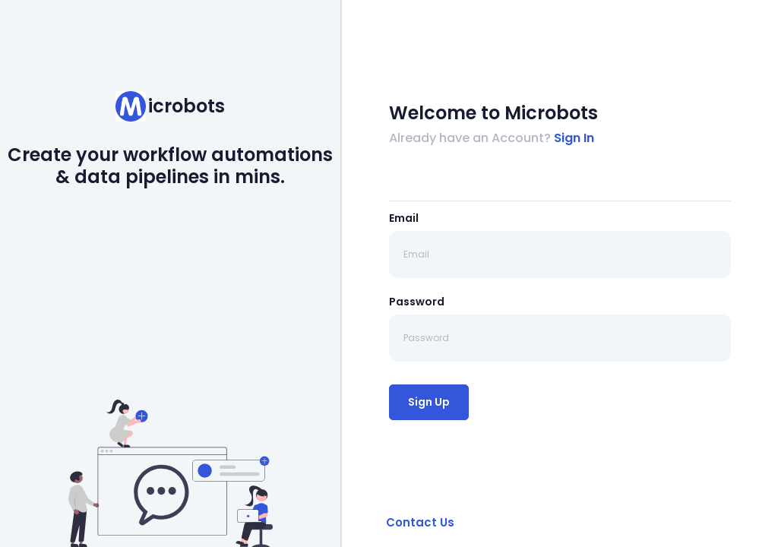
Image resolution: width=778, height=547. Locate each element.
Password (416, 301)
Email (404, 218)
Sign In (574, 138)
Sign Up (429, 401)
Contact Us (420, 522)
